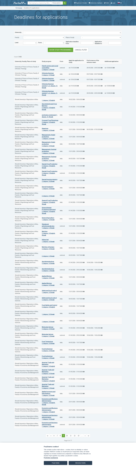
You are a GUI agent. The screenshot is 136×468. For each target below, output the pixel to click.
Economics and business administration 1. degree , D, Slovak (50, 417)
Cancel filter (81, 50)
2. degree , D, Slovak (48, 196)
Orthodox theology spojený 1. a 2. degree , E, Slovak (50, 93)
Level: (17, 42)
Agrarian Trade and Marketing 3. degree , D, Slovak (48, 371)
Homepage (19, 8)
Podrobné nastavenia (51, 458)
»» (88, 435)
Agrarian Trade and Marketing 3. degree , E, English (48, 379)
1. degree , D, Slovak (48, 314)
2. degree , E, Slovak (48, 256)
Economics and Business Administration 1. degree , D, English (50, 410)
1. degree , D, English (48, 100)
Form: (40, 42)
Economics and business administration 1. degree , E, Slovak (50, 424)
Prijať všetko (55, 463)
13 (78, 435)
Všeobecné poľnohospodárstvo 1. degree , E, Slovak (48, 226)
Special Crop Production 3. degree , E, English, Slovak (49, 173)
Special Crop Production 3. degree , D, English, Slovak (49, 166)
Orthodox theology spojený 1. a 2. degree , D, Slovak (50, 85)
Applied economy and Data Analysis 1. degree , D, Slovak (48, 393)
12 (74, 435)
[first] (47, 435)
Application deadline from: (72, 42)
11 (70, 435)
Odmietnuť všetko (80, 463)
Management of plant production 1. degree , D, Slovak (48, 136)
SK (120, 3)
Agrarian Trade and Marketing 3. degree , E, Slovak (48, 386)
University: (18, 32)
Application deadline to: (98, 42)
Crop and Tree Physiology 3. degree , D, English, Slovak (50, 122)
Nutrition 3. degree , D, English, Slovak (48, 233)
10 (67, 435)
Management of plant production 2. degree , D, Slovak (48, 144)
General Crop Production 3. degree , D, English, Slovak (50, 202)
